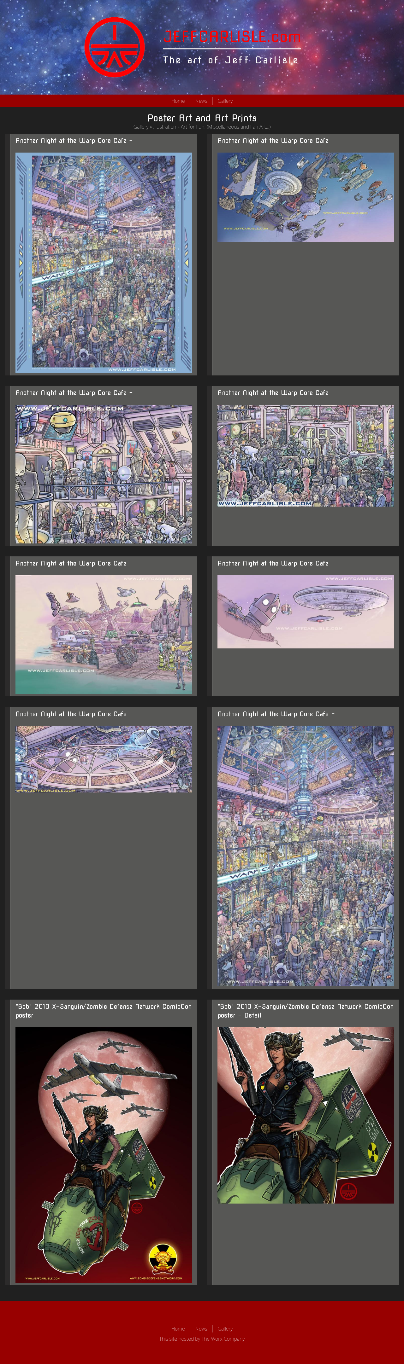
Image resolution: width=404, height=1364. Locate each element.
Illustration (164, 126)
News (201, 100)
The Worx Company (223, 1338)
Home (178, 100)
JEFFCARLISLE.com (232, 36)
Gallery (225, 100)
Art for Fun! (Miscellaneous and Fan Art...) (225, 126)
